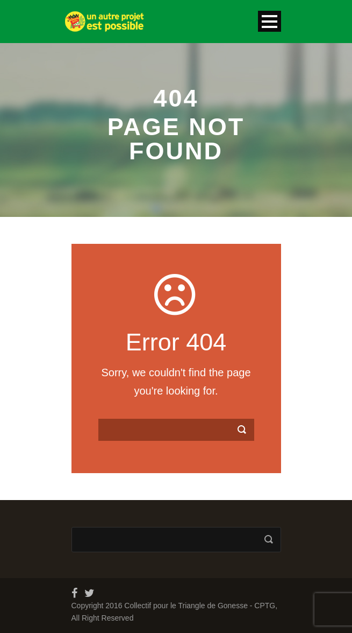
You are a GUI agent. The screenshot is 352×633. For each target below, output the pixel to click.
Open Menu (269, 21)
